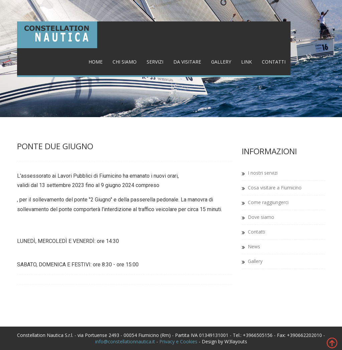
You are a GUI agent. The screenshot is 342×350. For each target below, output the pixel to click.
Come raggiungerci (268, 202)
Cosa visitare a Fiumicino (275, 187)
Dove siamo (261, 217)
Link (246, 62)
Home (96, 62)
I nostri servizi (263, 173)
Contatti (274, 62)
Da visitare (187, 62)
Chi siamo (125, 62)
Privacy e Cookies (178, 341)
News (254, 246)
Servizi (155, 62)
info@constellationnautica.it (125, 341)
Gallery (221, 62)
